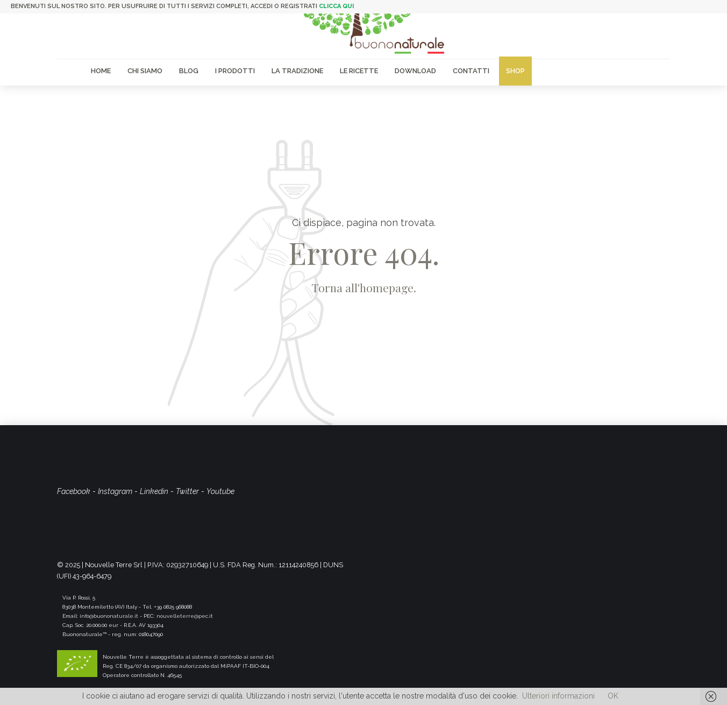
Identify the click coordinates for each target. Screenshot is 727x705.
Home (101, 71)
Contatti (471, 71)
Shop (515, 71)
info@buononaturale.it (109, 616)
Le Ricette (359, 71)
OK (613, 696)
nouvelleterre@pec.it (184, 616)
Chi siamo (144, 71)
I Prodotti (235, 71)
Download (415, 71)
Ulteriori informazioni (558, 696)
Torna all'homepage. (363, 287)
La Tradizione (297, 71)
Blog (188, 71)
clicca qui (336, 6)
